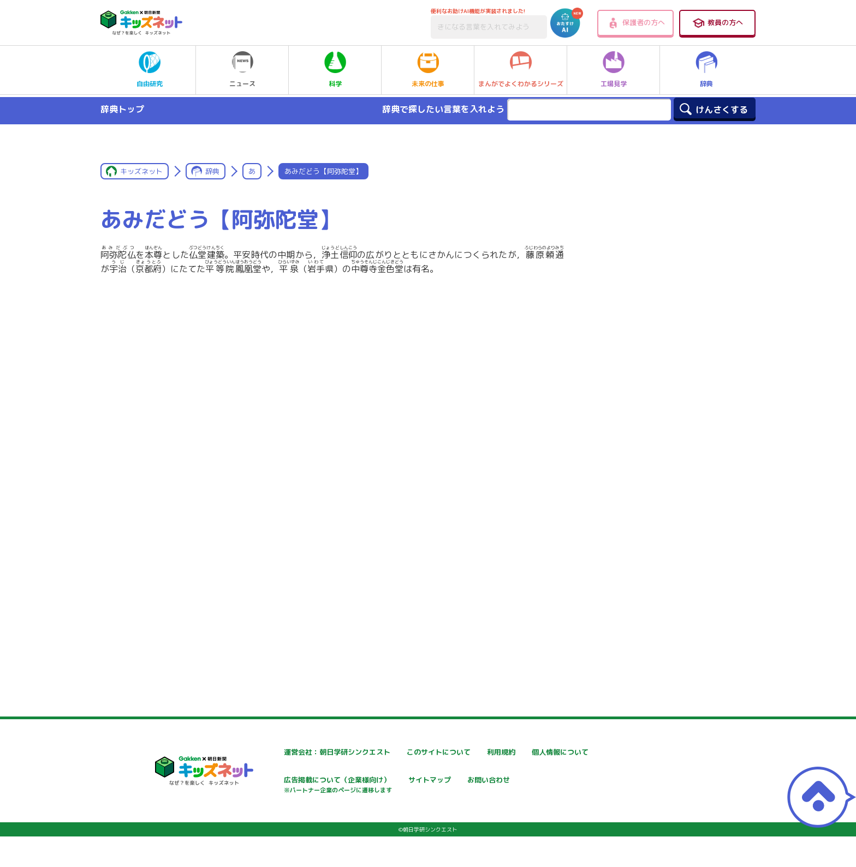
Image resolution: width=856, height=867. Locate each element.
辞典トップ (122, 109)
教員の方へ (717, 22)
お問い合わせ (273, 819)
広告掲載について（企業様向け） (438, 786)
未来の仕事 (428, 69)
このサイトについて (415, 752)
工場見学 (614, 69)
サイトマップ (535, 781)
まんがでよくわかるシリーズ (520, 69)
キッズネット (141, 171)
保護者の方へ (636, 22)
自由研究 (149, 69)
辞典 (706, 69)
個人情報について (280, 781)
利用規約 (527, 752)
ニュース (242, 69)
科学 (335, 69)
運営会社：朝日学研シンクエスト (307, 752)
